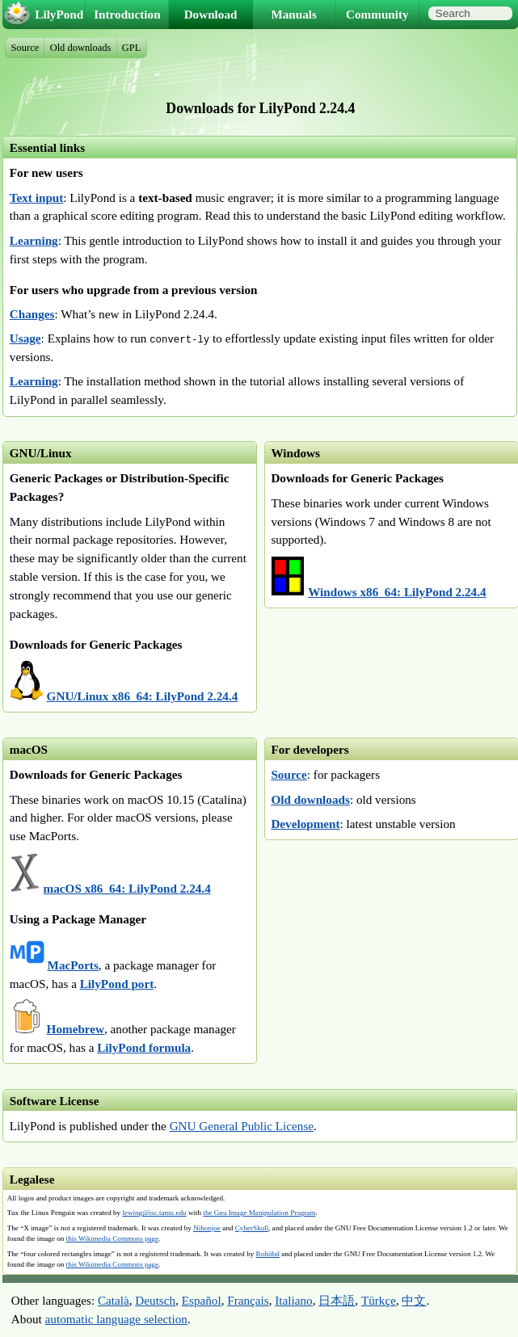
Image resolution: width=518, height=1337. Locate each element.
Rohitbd (268, 1254)
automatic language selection (116, 1319)
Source (288, 774)
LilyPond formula (144, 1047)
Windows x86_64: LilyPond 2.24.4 (397, 592)
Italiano (293, 1300)
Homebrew (75, 1029)
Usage (25, 338)
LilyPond (59, 14)
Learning (34, 240)
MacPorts (73, 965)
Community (377, 14)
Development (305, 823)
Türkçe (378, 1300)
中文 (414, 1300)
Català (113, 1300)
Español (201, 1300)
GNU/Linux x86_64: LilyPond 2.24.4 (142, 696)
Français (247, 1300)
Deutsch (155, 1300)
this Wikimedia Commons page (112, 1238)
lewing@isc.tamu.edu (154, 1213)
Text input (37, 197)
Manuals (294, 14)
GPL (131, 47)
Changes (32, 314)
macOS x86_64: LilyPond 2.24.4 (127, 888)
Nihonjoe (207, 1228)
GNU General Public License (242, 1126)
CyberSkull (252, 1228)
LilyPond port (117, 983)
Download (211, 14)
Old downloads (310, 799)
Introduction (127, 14)
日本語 (336, 1300)
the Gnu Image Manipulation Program (259, 1213)
